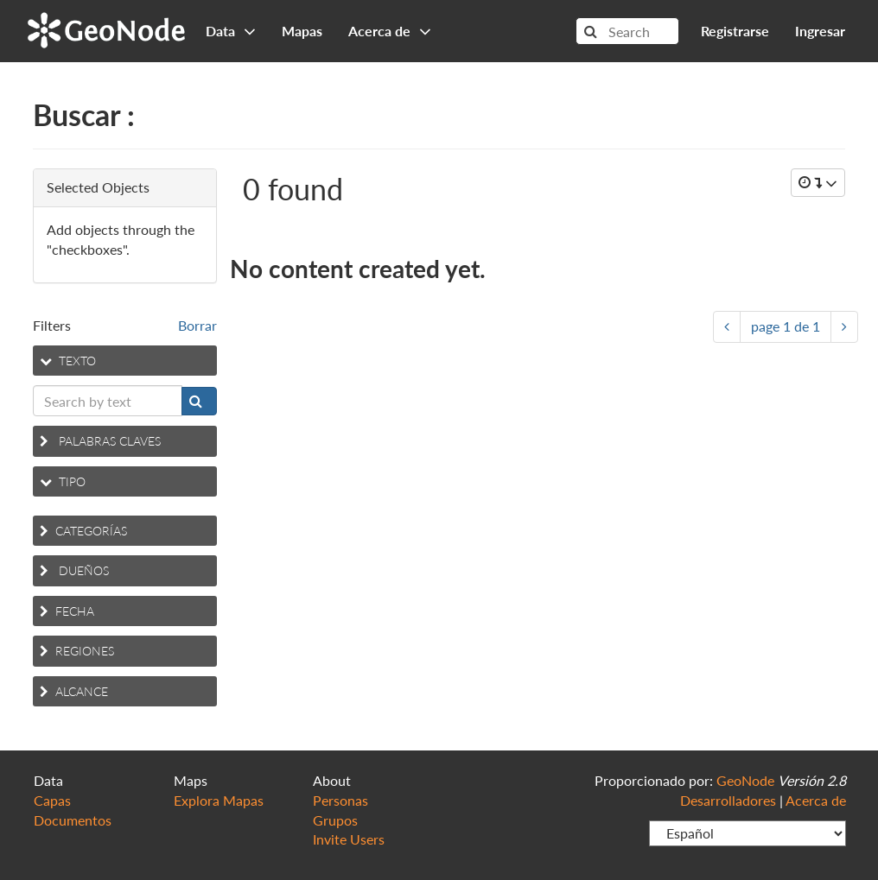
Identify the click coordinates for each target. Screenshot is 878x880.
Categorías (83, 530)
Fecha (67, 611)
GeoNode (106, 28)
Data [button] (231, 30)
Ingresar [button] (820, 30)
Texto (68, 360)
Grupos (335, 820)
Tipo (63, 481)
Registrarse (735, 30)
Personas (340, 800)
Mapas (302, 30)
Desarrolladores (728, 800)
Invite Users (349, 839)
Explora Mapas (219, 800)
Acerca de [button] (389, 30)
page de (785, 326)
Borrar (197, 325)
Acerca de (816, 800)
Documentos (72, 820)
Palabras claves (100, 441)
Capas (52, 800)
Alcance (74, 691)
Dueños (74, 570)
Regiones (77, 650)
